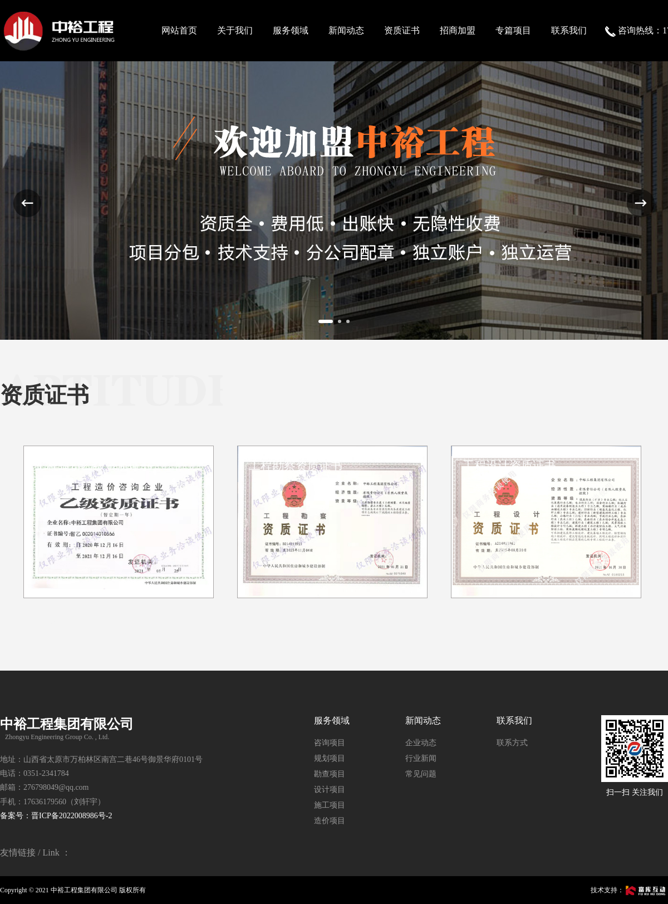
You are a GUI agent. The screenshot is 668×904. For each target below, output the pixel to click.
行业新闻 (420, 758)
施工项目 (329, 805)
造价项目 (329, 821)
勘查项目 (329, 774)
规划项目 (329, 758)
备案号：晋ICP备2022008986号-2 (56, 816)
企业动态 (420, 743)
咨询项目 (329, 743)
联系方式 (512, 743)
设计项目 (329, 789)
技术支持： (629, 890)
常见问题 (420, 774)
